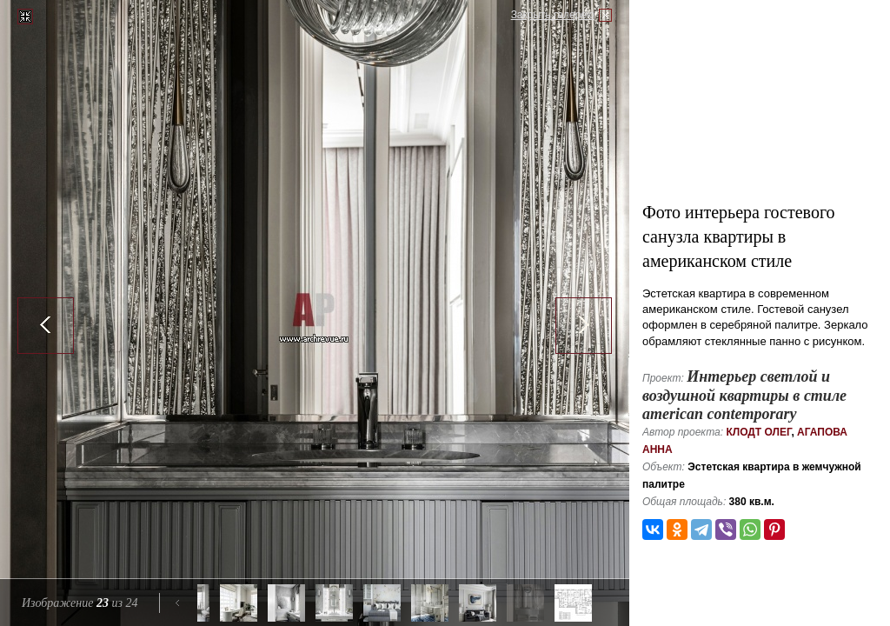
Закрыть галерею (552, 15)
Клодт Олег (758, 432)
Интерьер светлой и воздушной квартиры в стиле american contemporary (744, 395)
